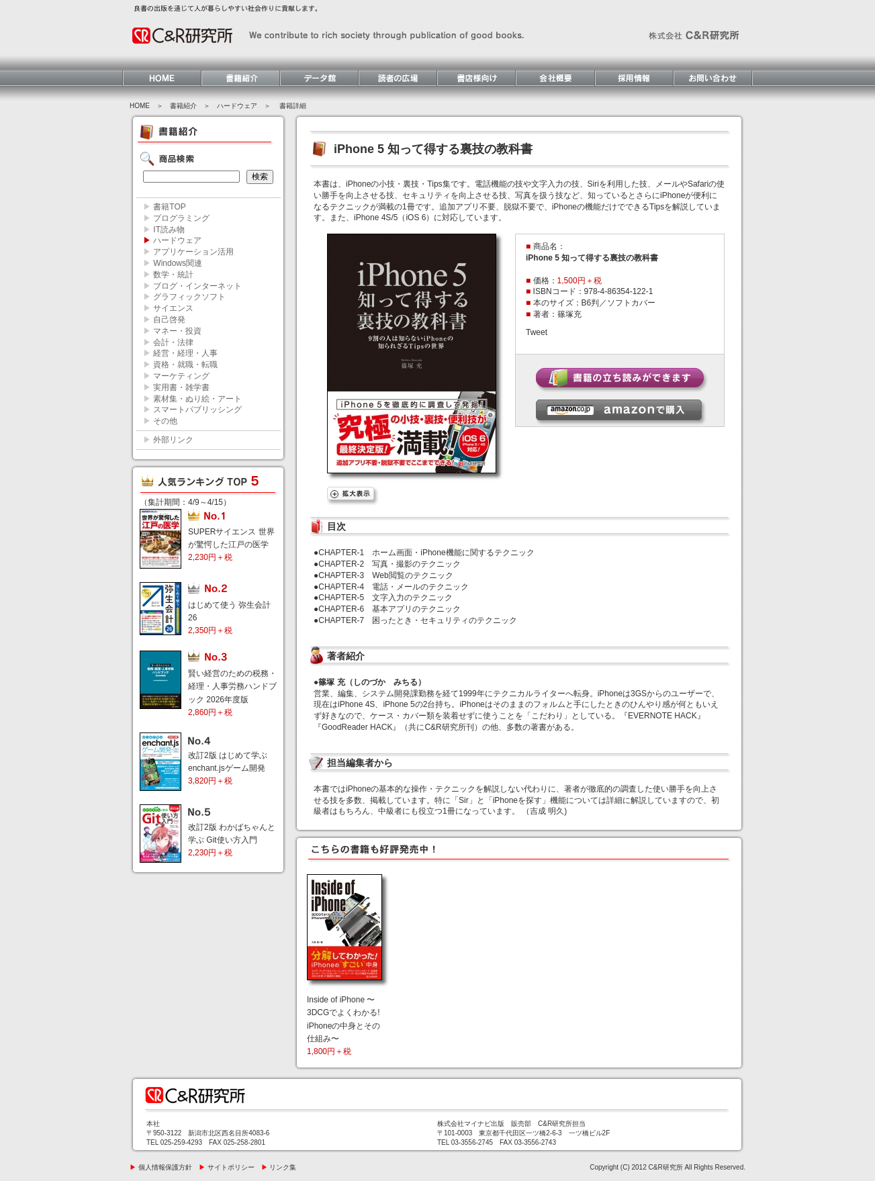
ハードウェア (237, 105)
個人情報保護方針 (161, 1167)
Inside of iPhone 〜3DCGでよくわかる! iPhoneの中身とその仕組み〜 (343, 1025)
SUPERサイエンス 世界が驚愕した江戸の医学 (231, 544)
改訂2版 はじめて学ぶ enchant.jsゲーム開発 (227, 768)
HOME (140, 105)
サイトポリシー (227, 1167)
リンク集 (279, 1167)
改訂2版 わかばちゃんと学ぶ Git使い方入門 (231, 839)
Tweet (536, 332)
